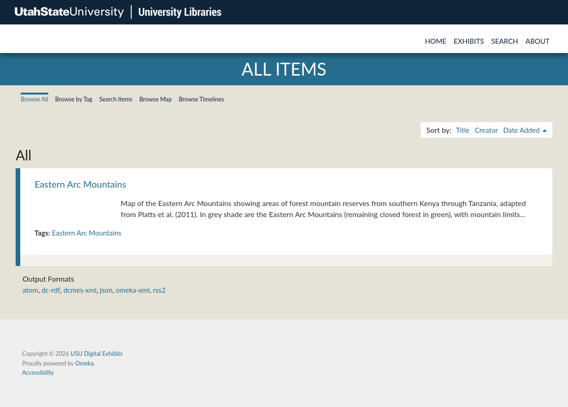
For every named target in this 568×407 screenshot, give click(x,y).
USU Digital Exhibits (96, 353)
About (538, 41)
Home (435, 41)
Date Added (522, 130)
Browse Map (155, 99)
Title (462, 130)
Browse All (34, 99)
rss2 (159, 290)
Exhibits (469, 41)
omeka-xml (133, 290)
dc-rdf (50, 290)
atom (30, 290)
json (106, 290)
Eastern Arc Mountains (80, 183)
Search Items (116, 99)
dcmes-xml (80, 290)
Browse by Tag (74, 99)
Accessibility (38, 372)
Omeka (84, 363)
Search (504, 41)
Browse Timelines (201, 99)
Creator (486, 130)
